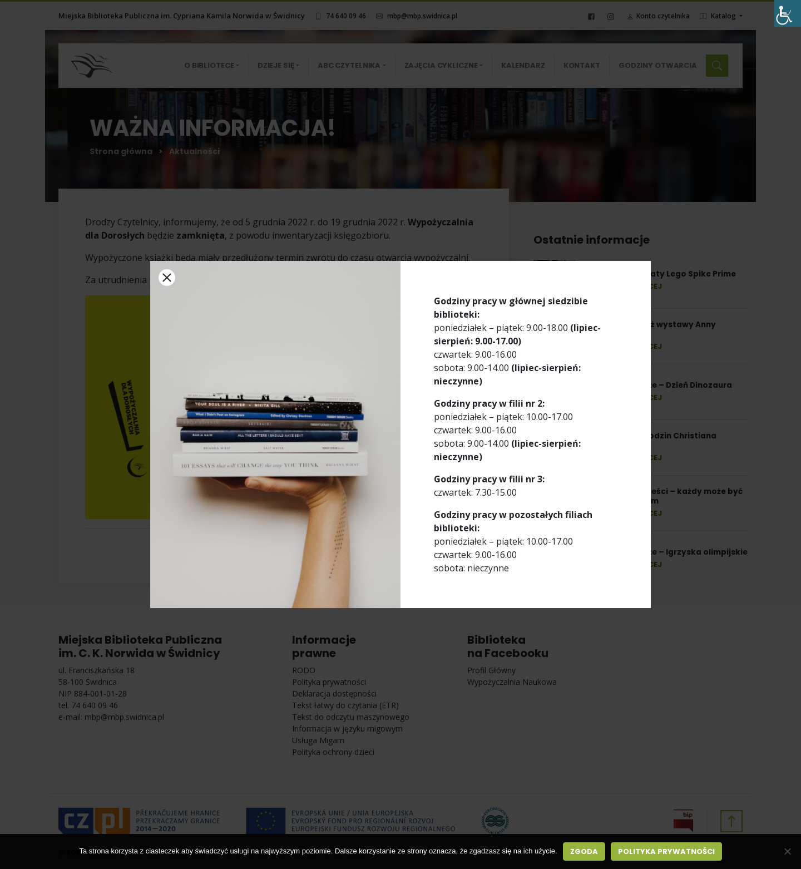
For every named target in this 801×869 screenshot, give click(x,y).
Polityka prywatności (666, 851)
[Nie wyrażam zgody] (787, 851)
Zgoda (584, 851)
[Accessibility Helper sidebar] (787, 13)
